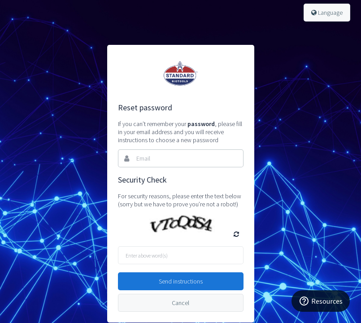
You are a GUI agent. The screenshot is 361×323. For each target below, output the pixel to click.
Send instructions (181, 281)
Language (327, 13)
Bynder (181, 74)
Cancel (180, 303)
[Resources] (320, 301)
